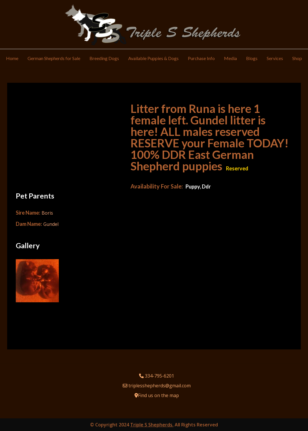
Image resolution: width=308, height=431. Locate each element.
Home (12, 58)
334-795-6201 (159, 376)
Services (275, 58)
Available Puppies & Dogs (153, 58)
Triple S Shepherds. (152, 425)
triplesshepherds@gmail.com (159, 385)
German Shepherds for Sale (54, 58)
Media (230, 58)
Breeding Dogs (104, 58)
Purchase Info (201, 58)
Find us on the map (158, 395)
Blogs (252, 58)
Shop (297, 58)
